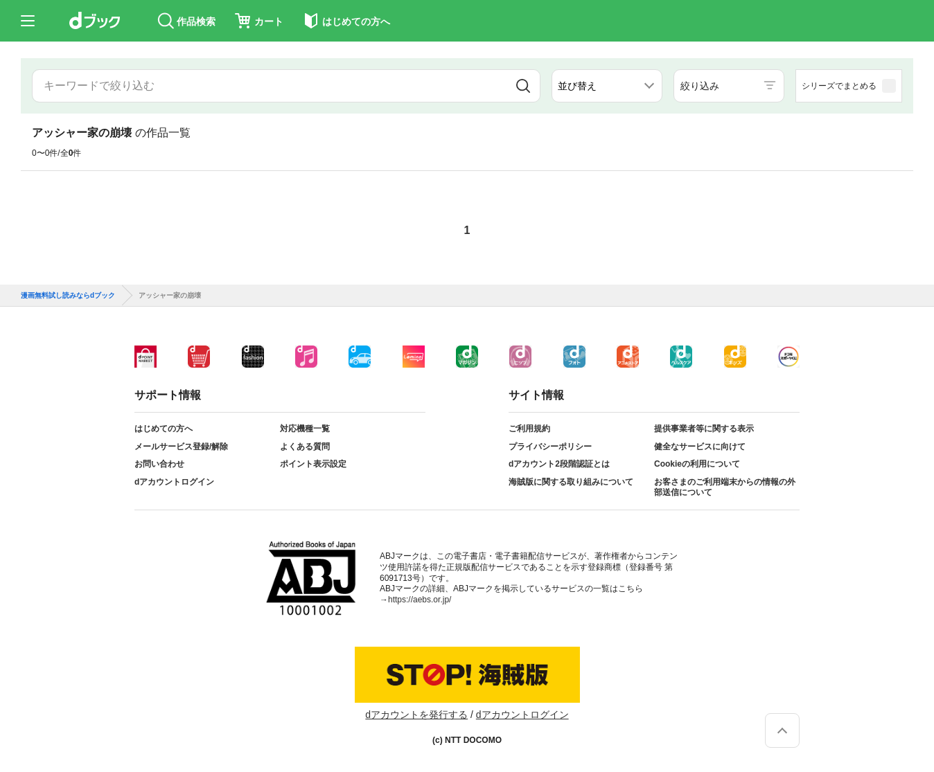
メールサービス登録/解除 (181, 446)
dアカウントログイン (174, 482)
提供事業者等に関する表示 (704, 428)
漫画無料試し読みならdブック (68, 295)
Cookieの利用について (697, 464)
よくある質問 (305, 446)
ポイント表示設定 (313, 464)
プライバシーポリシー (550, 446)
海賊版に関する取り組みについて (571, 482)
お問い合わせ (159, 464)
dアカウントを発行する (416, 714)
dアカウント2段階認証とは (559, 464)
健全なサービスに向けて (700, 446)
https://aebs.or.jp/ (419, 599)
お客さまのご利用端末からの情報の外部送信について (724, 487)
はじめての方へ (163, 428)
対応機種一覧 (305, 428)
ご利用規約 (529, 428)
